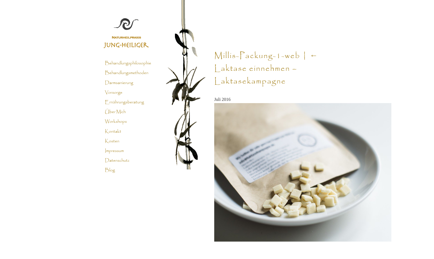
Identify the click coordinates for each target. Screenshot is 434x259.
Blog (110, 170)
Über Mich (115, 112)
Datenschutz (117, 160)
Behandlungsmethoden (126, 73)
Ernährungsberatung (124, 102)
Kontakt (113, 131)
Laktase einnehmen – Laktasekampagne (266, 69)
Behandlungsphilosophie (128, 63)
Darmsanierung (119, 82)
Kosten (112, 141)
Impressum (114, 151)
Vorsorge (113, 92)
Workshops (116, 121)
